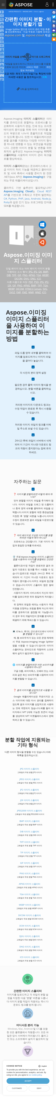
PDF (31, 282)
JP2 (35, 271)
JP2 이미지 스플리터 (29, 789)
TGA (38, 275)
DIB (9, 275)
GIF (19, 275)
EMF (18, 292)
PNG (24, 275)
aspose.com (13, 35)
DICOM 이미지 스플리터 (29, 915)
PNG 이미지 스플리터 (29, 873)
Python (12, 198)
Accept (28, 1081)
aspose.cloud (35, 35)
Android (35, 198)
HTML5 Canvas (33, 289)
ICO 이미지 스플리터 (29, 957)
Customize (17, 1088)
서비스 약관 (32, 66)
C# (5, 198)
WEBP (45, 275)
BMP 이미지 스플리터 (30, 821)
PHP (20, 198)
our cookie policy (35, 1075)
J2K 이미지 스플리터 (29, 800)
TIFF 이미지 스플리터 (29, 842)
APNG (32, 275)
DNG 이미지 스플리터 (29, 946)
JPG (31, 271)
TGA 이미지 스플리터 (29, 894)
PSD (36, 282)
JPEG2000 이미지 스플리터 (29, 810)
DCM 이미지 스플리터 (29, 925)
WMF (31, 292)
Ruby (7, 202)
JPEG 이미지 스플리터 (30, 779)
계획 (44, 77)
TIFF (14, 275)
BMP (45, 271)
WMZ (38, 292)
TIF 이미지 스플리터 (29, 852)
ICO (39, 278)
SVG (45, 289)
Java (27, 198)
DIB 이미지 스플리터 (29, 831)
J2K (40, 271)
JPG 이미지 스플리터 (29, 768)
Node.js (46, 198)
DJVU (26, 278)
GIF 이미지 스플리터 (29, 863)
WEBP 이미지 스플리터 (29, 904)
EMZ (24, 292)
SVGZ (12, 292)
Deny (39, 1088)
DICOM (18, 278)
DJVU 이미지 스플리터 (29, 936)
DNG (33, 278)
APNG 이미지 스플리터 (29, 883)
